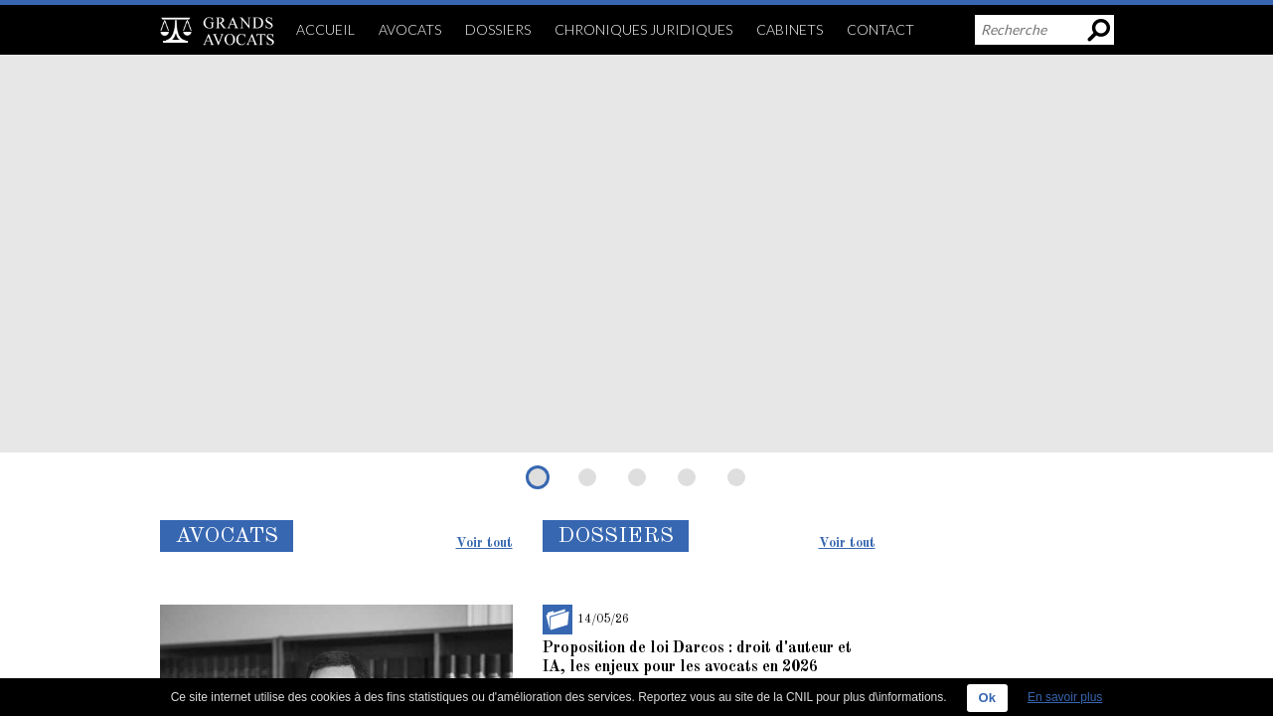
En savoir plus (1065, 697)
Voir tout (484, 543)
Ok (987, 697)
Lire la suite (207, 432)
